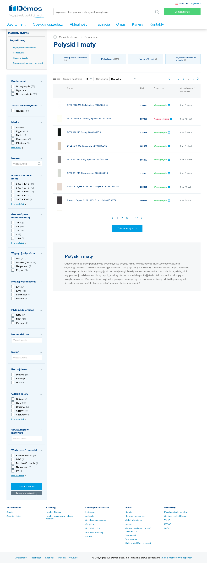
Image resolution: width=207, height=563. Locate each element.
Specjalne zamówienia (95, 520)
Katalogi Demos (53, 512)
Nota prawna (131, 539)
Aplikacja (89, 516)
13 (193, 78)
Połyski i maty (17, 40)
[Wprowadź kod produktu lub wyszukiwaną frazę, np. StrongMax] (108, 11)
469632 (143, 241)
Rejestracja (196, 3)
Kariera (128, 524)
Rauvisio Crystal (20, 58)
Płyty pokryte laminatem (24, 47)
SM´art (167, 528)
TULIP (167, 520)
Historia (128, 512)
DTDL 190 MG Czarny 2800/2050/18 (84, 132)
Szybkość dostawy (94, 532)
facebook (49, 557)
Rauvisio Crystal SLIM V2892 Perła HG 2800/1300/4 (91, 214)
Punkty (88, 536)
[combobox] (181, 3)
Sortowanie (102, 78)
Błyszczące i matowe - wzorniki (28, 63)
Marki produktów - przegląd (138, 543)
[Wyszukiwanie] (26, 163)
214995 (143, 105)
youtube (73, 557)
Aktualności (21, 557)
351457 (143, 146)
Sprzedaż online (92, 528)
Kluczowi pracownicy (135, 516)
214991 (143, 132)
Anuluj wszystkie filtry (27, 493)
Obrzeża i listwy (14, 516)
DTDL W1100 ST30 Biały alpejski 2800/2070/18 (89, 118)
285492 (143, 159)
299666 (143, 227)
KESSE (167, 524)
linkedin (62, 557)
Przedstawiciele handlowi (176, 512)
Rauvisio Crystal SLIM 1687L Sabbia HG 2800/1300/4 (92, 227)
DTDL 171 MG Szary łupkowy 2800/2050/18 (87, 159)
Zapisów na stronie (72, 78)
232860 (143, 173)
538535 (143, 255)
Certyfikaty (90, 524)
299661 (143, 187)
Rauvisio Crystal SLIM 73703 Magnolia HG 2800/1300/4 (93, 186)
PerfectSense (19, 52)
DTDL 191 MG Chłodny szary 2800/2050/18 (87, 173)
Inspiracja (36, 557)
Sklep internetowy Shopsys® (177, 557)
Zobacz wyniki (26, 486)
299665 (143, 200)
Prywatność (130, 535)
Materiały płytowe (18, 32)
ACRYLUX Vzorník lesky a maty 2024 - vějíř (87, 241)
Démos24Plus (182, 11)
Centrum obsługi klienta (175, 516)
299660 (143, 214)
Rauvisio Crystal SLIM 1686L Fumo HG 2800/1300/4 (91, 200)
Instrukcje (89, 512)
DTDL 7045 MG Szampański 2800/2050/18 (87, 146)
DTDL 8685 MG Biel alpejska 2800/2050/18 (87, 105)
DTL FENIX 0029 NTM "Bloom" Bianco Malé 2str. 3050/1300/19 (96, 253)
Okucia (9, 512)
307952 (143, 119)
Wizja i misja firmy (133, 520)
